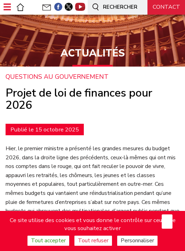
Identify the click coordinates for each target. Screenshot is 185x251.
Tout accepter (48, 240)
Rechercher (113, 7)
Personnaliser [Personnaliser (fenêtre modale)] (137, 240)
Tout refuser (93, 240)
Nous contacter (166, 9)
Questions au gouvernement (57, 77)
